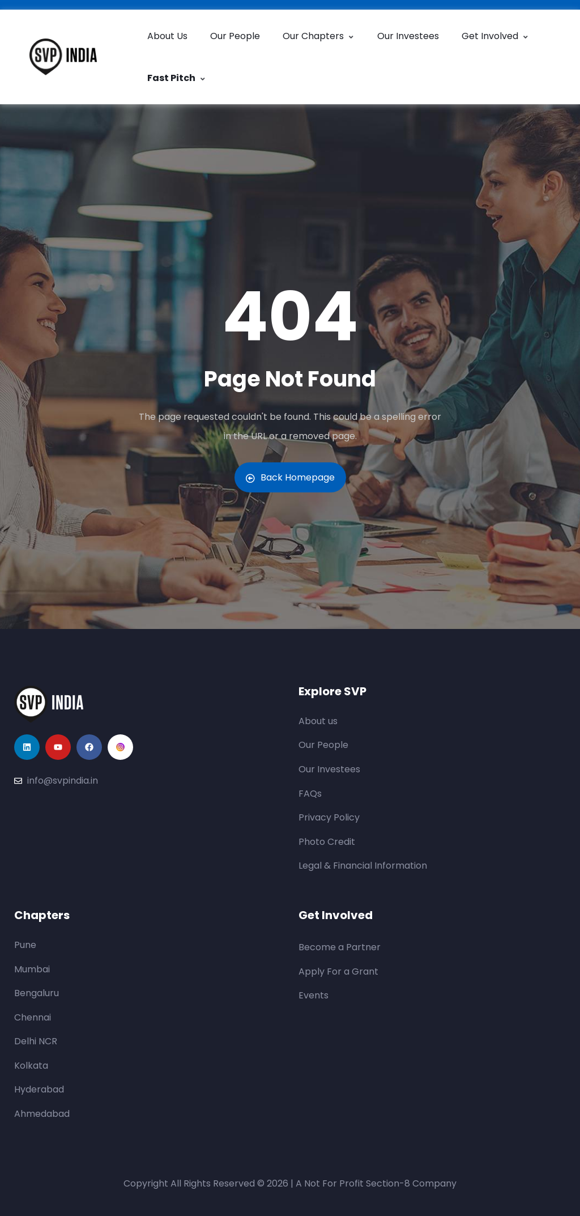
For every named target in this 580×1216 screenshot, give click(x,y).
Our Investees (408, 35)
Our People (235, 35)
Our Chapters (319, 35)
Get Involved (495, 35)
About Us (167, 35)
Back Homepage (290, 477)
